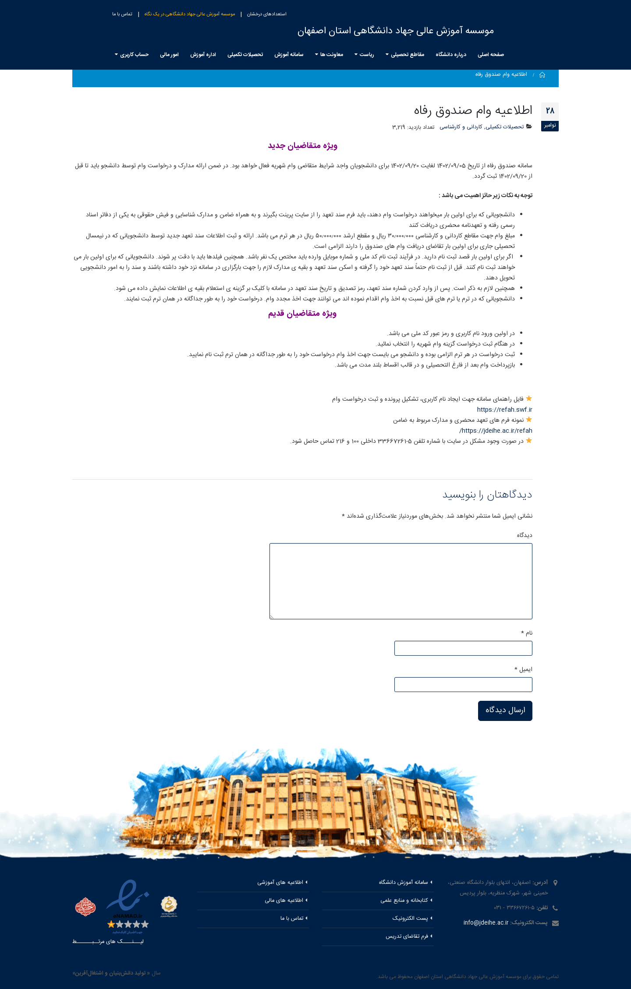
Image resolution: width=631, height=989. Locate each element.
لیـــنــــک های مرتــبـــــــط (108, 942)
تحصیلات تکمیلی (245, 54)
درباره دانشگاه (451, 54)
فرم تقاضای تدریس (407, 936)
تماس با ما (122, 14)
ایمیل (523, 669)
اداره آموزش (203, 54)
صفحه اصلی (491, 54)
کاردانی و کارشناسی (461, 127)
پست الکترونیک (410, 918)
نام (526, 633)
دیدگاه (524, 535)
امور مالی (169, 54)
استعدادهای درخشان (267, 14)
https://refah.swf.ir (504, 410)
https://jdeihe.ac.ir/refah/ (495, 431)
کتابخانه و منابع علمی (404, 900)
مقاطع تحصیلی (407, 54)
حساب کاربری (134, 54)
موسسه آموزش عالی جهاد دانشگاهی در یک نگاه (190, 14)
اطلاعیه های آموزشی (280, 882)
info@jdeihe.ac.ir (486, 923)
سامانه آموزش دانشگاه (403, 882)
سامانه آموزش (289, 54)
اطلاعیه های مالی (284, 900)
